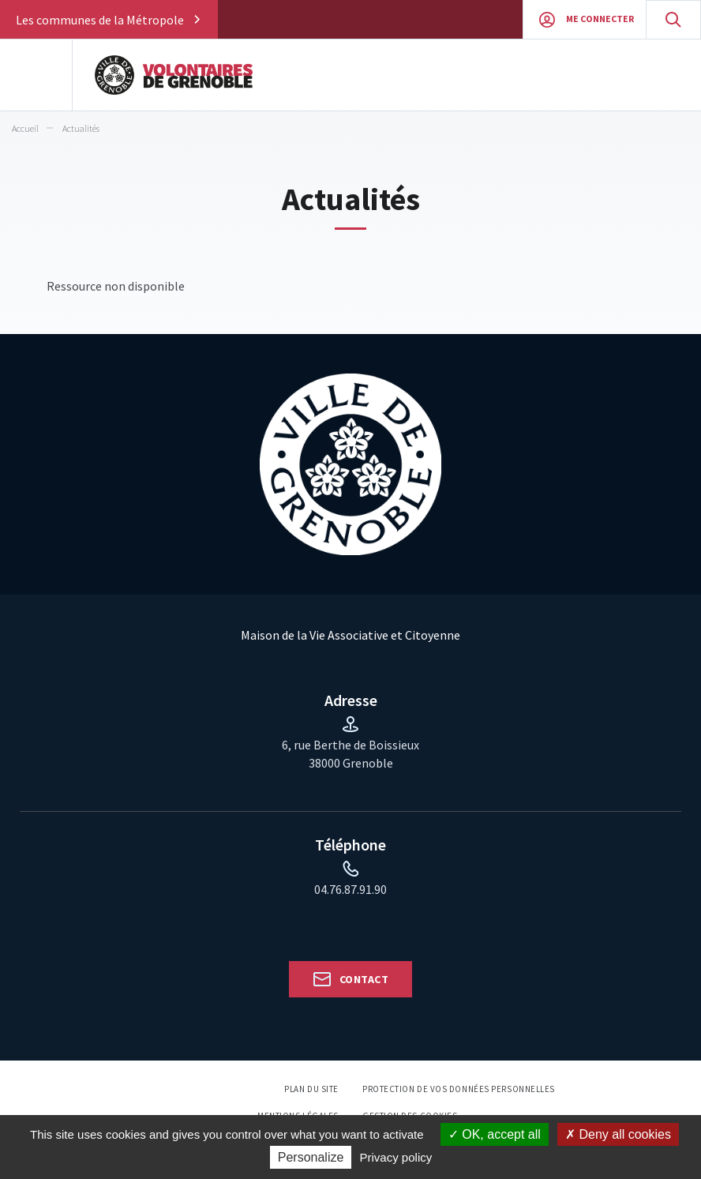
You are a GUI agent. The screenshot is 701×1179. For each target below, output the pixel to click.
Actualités (80, 128)
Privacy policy (396, 1157)
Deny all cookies (618, 1134)
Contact (363, 979)
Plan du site (311, 1089)
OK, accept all (494, 1134)
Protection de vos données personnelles (458, 1089)
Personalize (311, 1157)
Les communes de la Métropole (100, 20)
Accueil (25, 128)
